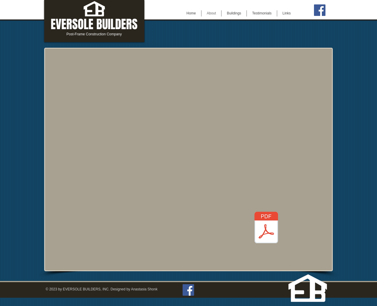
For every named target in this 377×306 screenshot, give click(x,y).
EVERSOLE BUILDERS (94, 24)
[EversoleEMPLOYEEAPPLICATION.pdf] (266, 228)
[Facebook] (319, 10)
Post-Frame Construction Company (94, 34)
